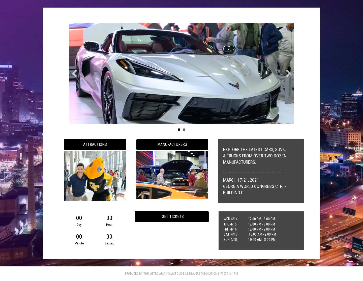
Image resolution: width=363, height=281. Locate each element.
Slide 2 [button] (184, 129)
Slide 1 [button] (179, 129)
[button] (75, 73)
